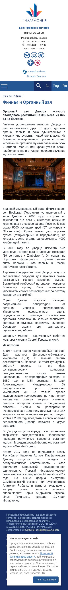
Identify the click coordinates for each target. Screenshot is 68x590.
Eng (56, 86)
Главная (7, 96)
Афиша (18, 96)
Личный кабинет (37, 71)
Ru (48, 86)
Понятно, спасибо (46, 579)
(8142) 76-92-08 (34, 32)
